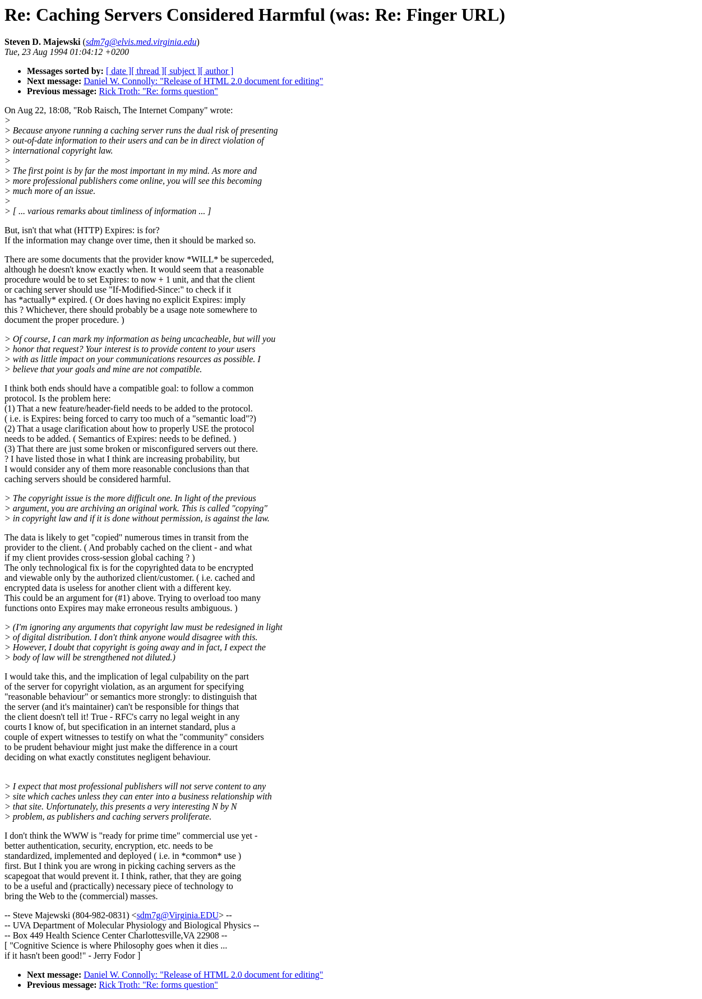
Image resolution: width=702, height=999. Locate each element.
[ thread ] (147, 71)
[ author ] (217, 71)
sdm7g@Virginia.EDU (178, 915)
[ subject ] (182, 71)
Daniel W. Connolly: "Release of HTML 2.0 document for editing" (203, 81)
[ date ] (118, 71)
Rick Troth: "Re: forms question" (158, 91)
